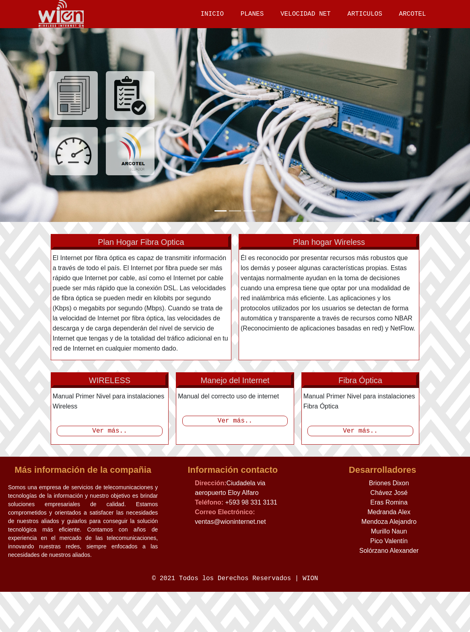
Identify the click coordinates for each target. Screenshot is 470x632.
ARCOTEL (411, 14)
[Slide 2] (235, 210)
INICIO (211, 14)
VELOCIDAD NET (305, 14)
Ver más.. (109, 418)
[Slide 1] (220, 210)
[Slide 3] (249, 210)
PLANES (252, 14)
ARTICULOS (364, 14)
